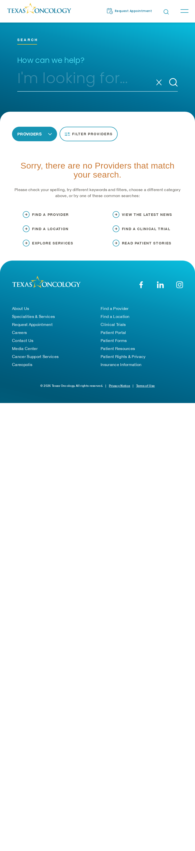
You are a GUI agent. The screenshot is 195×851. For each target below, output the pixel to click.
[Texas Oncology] (39, 11)
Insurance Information (121, 367)
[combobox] (85, 80)
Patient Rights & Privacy (123, 359)
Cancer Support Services (35, 359)
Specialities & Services (33, 319)
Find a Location (115, 319)
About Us (20, 311)
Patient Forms (114, 343)
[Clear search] (159, 82)
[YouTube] (179, 288)
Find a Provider (115, 311)
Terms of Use (145, 389)
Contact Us (22, 343)
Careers (19, 335)
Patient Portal (113, 335)
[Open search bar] (166, 12)
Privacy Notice (119, 389)
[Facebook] (141, 288)
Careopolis (22, 367)
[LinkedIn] (160, 288)
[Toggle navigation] (184, 11)
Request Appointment (32, 327)
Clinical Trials (113, 327)
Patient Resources (118, 351)
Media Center (25, 351)
